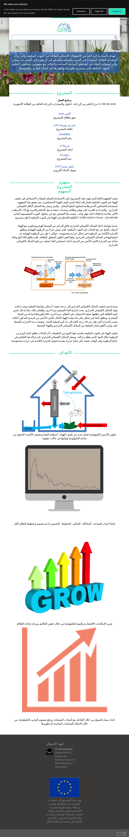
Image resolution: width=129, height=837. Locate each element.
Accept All (117, 11)
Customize (81, 11)
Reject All (99, 11)
